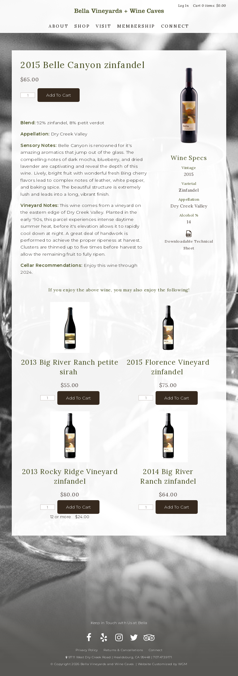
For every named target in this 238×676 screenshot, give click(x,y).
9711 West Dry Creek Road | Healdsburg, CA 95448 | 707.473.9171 (119, 658)
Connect (175, 26)
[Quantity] (27, 95)
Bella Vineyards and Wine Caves (119, 10)
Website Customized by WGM (162, 665)
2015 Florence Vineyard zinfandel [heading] (168, 367)
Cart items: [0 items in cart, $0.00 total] (209, 5)
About (59, 26)
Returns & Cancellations (123, 651)
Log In (183, 5)
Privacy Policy (87, 651)
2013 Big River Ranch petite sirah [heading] (69, 367)
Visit (104, 26)
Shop (82, 26)
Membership (136, 26)
